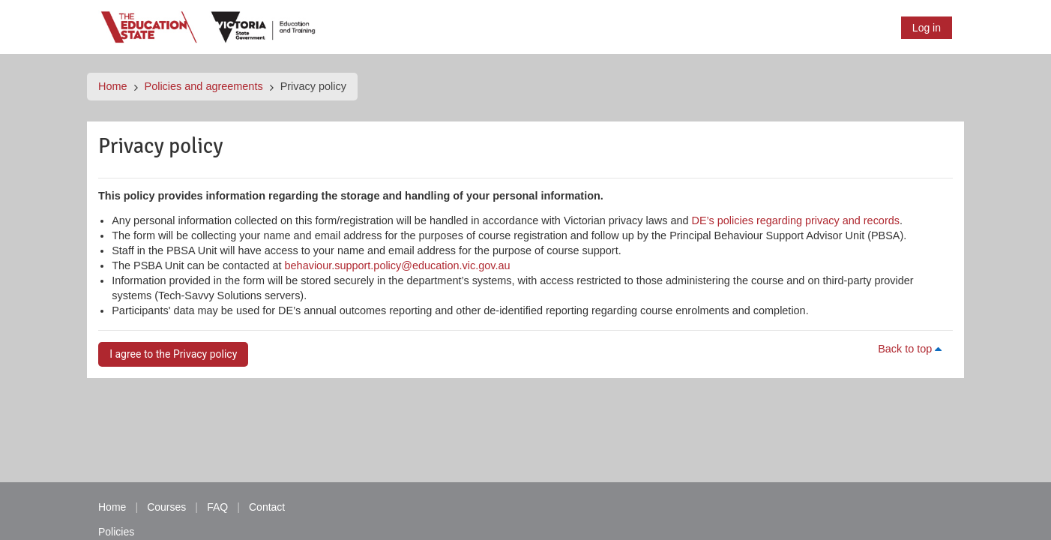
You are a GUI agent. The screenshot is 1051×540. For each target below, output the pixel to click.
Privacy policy (313, 86)
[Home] (209, 26)
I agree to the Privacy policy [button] (173, 354)
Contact (267, 507)
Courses (166, 507)
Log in (926, 28)
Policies (116, 532)
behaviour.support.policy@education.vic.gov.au (398, 266)
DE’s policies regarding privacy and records (796, 220)
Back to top (912, 349)
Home (112, 86)
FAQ (217, 507)
